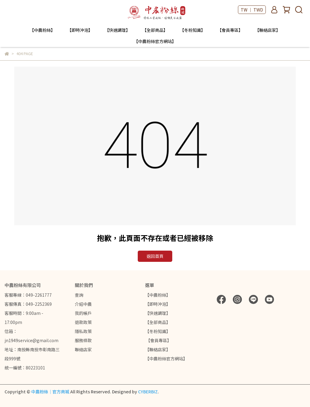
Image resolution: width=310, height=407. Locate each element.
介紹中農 (83, 304)
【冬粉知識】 (192, 30)
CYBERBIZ (148, 392)
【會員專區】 (230, 30)
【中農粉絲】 (42, 30)
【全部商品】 (155, 30)
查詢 (79, 295)
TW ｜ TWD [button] (252, 9)
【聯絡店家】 (267, 30)
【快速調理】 (117, 30)
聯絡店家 (83, 349)
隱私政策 (83, 331)
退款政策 (83, 322)
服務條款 (83, 340)
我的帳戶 (83, 313)
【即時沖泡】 (80, 30)
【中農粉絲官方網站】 (155, 41)
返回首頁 (155, 256)
